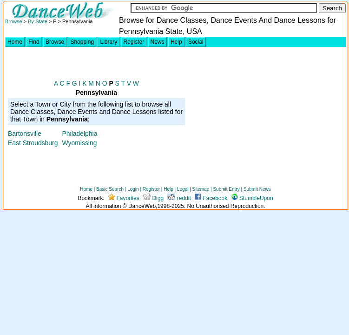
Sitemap (201, 189)
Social (196, 42)
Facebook (211, 198)
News (158, 42)
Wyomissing (79, 143)
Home (14, 42)
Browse (13, 21)
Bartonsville (24, 133)
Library (108, 42)
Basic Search (110, 189)
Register (134, 42)
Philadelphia (80, 133)
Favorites (123, 198)
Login (132, 189)
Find (33, 42)
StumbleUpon (252, 198)
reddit (179, 198)
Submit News (257, 189)
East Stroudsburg (33, 143)
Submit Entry (226, 189)
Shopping (82, 42)
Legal (182, 189)
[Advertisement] (266, 114)
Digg (153, 198)
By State (37, 21)
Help (176, 42)
